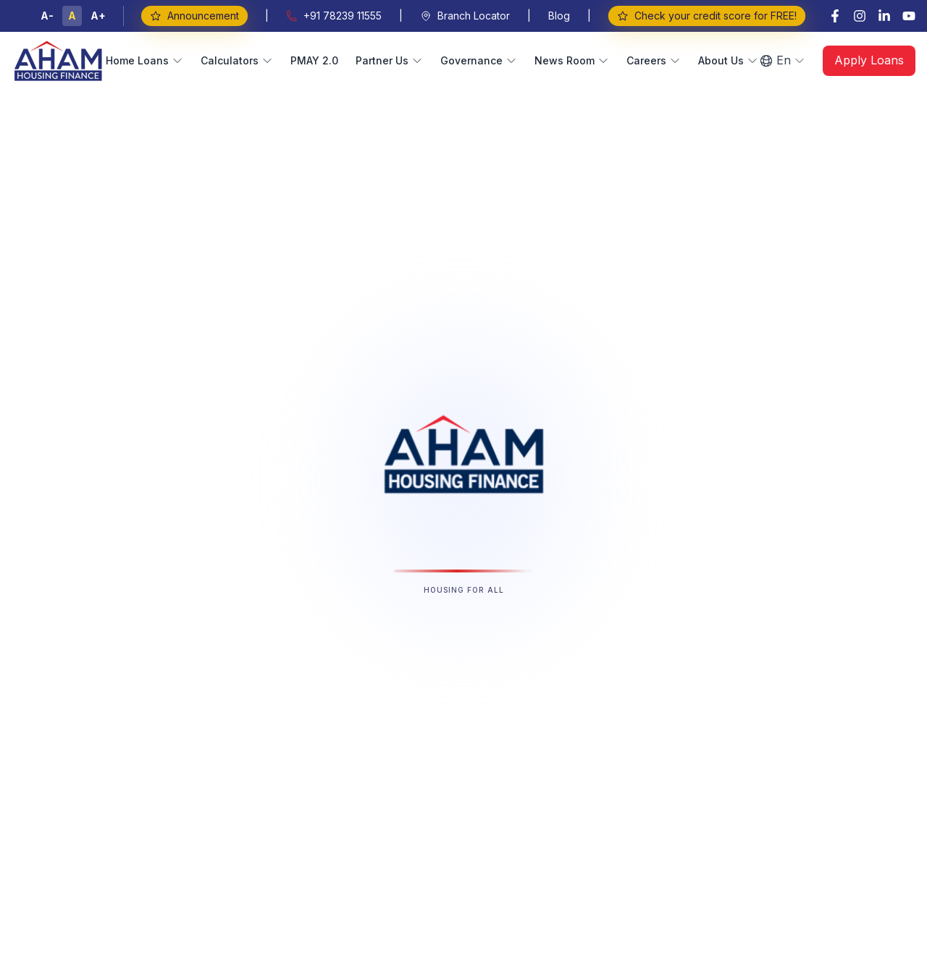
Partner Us (389, 60)
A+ (98, 15)
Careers (653, 60)
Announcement (194, 15)
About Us (728, 60)
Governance (478, 60)
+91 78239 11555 (334, 15)
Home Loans (144, 60)
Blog (559, 15)
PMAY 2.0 (314, 60)
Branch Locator (465, 15)
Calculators (237, 60)
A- (47, 15)
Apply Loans (869, 60)
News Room (571, 60)
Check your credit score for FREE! (706, 15)
